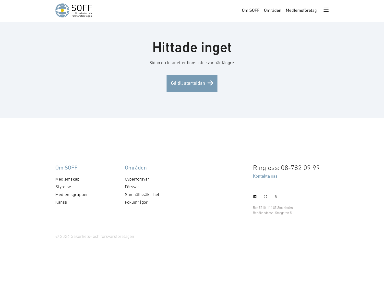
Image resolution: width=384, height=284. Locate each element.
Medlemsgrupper (71, 194)
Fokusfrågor (136, 202)
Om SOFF (251, 10)
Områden (272, 10)
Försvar (132, 186)
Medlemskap (67, 179)
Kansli (61, 202)
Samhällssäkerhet (142, 194)
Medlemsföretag (301, 10)
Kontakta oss (265, 176)
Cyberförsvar (137, 179)
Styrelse (63, 186)
